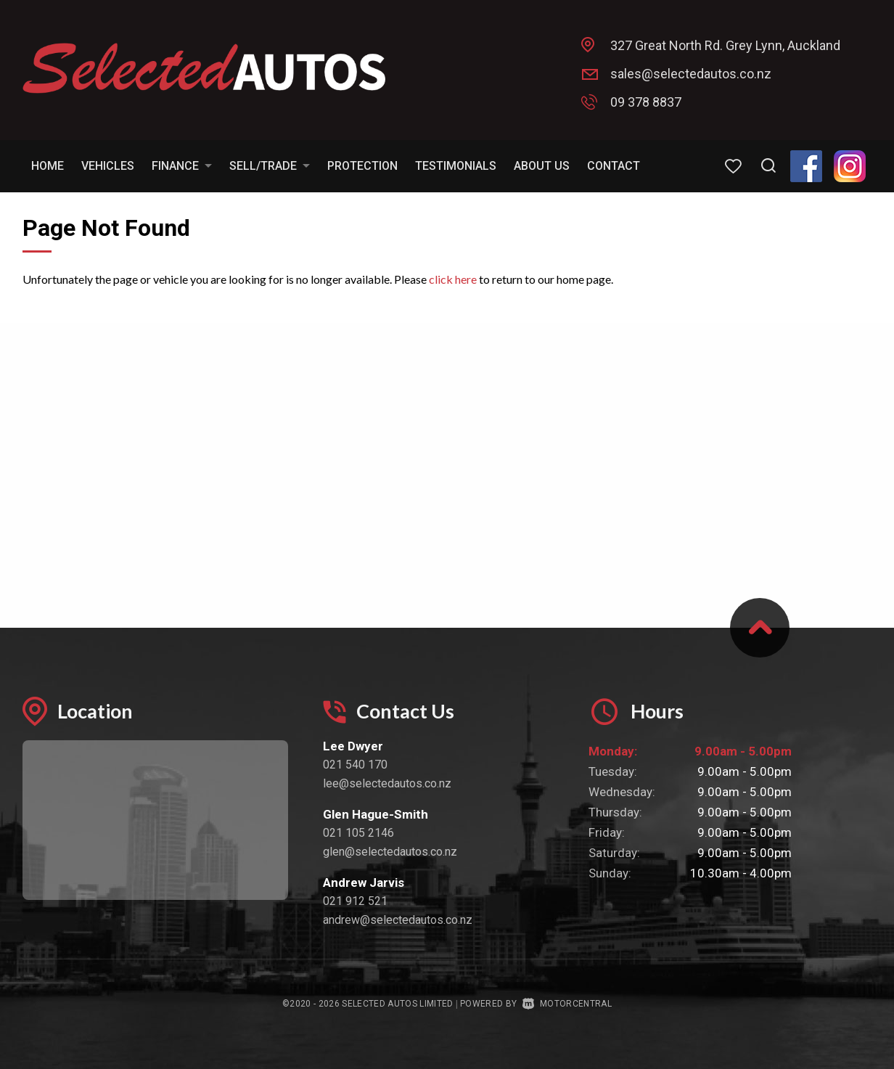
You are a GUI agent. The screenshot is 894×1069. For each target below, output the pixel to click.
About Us (542, 166)
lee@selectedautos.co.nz (387, 783)
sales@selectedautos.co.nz (690, 73)
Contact (613, 166)
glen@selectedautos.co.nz (390, 852)
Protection (362, 166)
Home (47, 166)
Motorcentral (567, 1004)
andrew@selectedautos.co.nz (397, 920)
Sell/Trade (269, 166)
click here (453, 279)
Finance (182, 166)
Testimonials (455, 166)
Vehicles (107, 166)
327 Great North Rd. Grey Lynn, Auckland (725, 45)
